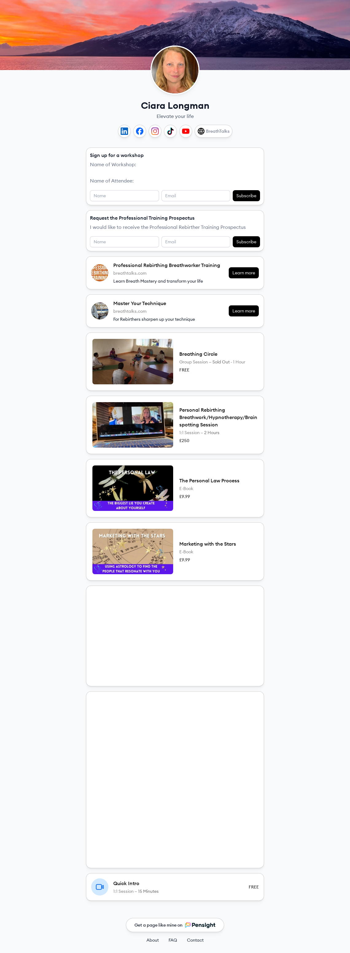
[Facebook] (139, 131)
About (152, 940)
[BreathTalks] (213, 131)
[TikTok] (170, 131)
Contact (195, 940)
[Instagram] (155, 131)
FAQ (173, 940)
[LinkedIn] (124, 131)
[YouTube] (185, 131)
